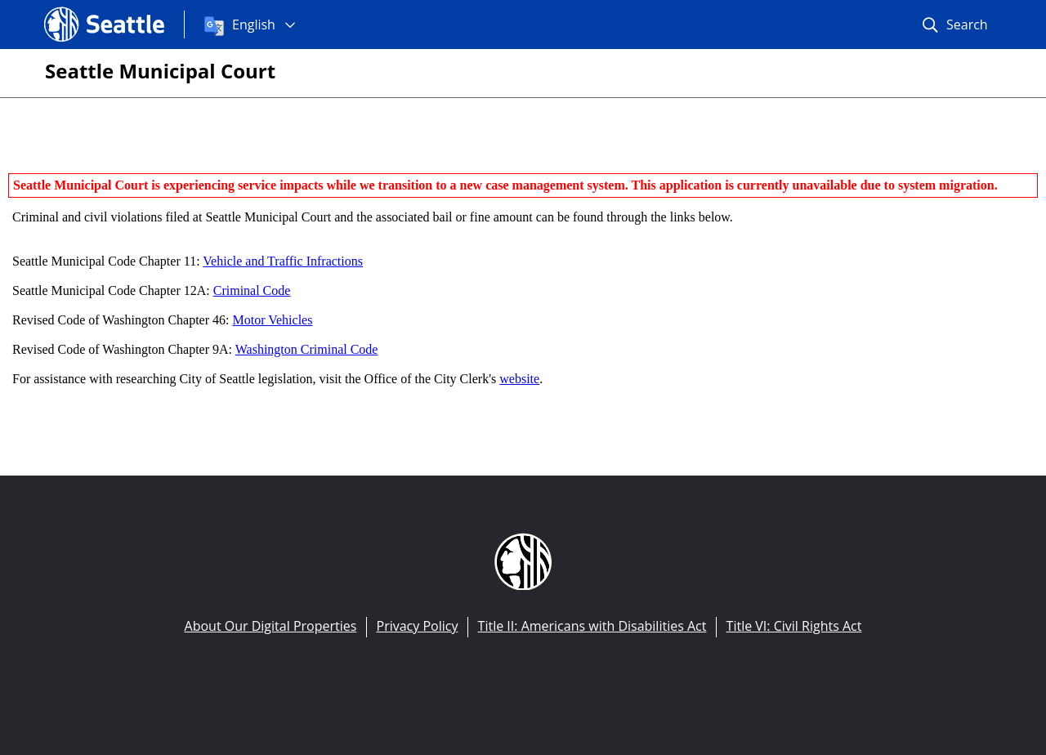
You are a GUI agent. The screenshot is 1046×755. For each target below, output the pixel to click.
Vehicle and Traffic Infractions (283, 261)
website (519, 379)
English (253, 25)
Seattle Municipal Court (160, 70)
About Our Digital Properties (271, 626)
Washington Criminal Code (306, 349)
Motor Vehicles (273, 320)
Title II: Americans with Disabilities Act (592, 626)
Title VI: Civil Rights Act (794, 626)
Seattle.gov (78, 9)
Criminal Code (252, 290)
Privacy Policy (417, 626)
